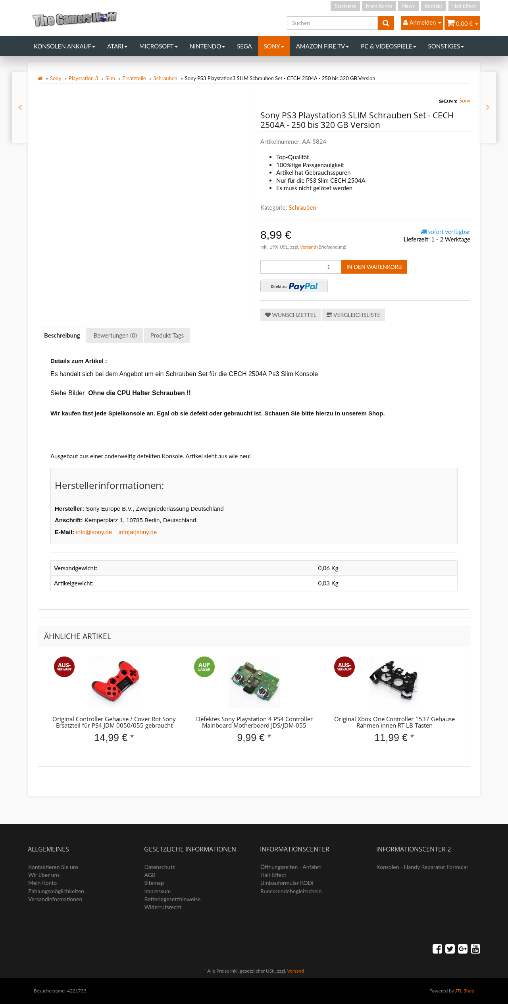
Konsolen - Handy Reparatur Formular (423, 866)
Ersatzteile (134, 78)
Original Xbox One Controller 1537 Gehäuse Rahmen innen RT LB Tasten (394, 722)
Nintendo (207, 46)
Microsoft (158, 46)
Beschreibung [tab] (62, 335)
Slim (110, 78)
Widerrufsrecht (163, 907)
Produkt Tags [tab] (167, 335)
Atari (117, 46)
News (408, 6)
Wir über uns (44, 874)
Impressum (157, 891)
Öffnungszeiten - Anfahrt (290, 866)
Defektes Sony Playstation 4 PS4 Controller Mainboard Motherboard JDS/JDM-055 (254, 722)
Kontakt (433, 6)
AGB (150, 874)
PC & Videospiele (388, 46)
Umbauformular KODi (287, 882)
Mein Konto (379, 6)
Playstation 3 (83, 78)
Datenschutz (159, 866)
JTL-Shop (464, 991)
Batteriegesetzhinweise (172, 899)
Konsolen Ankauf (64, 46)
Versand (309, 246)
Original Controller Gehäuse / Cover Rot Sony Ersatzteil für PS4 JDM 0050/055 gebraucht (114, 722)
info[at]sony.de (138, 532)
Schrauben (165, 78)
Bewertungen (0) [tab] (115, 335)
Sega (244, 46)
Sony (274, 46)
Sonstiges (446, 46)
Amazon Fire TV (322, 46)
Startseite (345, 6)
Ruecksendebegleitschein (291, 891)
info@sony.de (94, 532)
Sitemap (154, 882)
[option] (114, 707)
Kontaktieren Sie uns (53, 866)
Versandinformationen (55, 899)
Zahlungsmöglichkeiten (56, 891)
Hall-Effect (464, 6)
